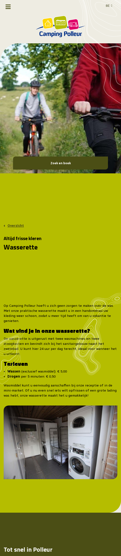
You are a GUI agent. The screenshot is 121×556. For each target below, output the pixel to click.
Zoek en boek (60, 162)
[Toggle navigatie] (8, 6)
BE (108, 5)
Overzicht (15, 226)
